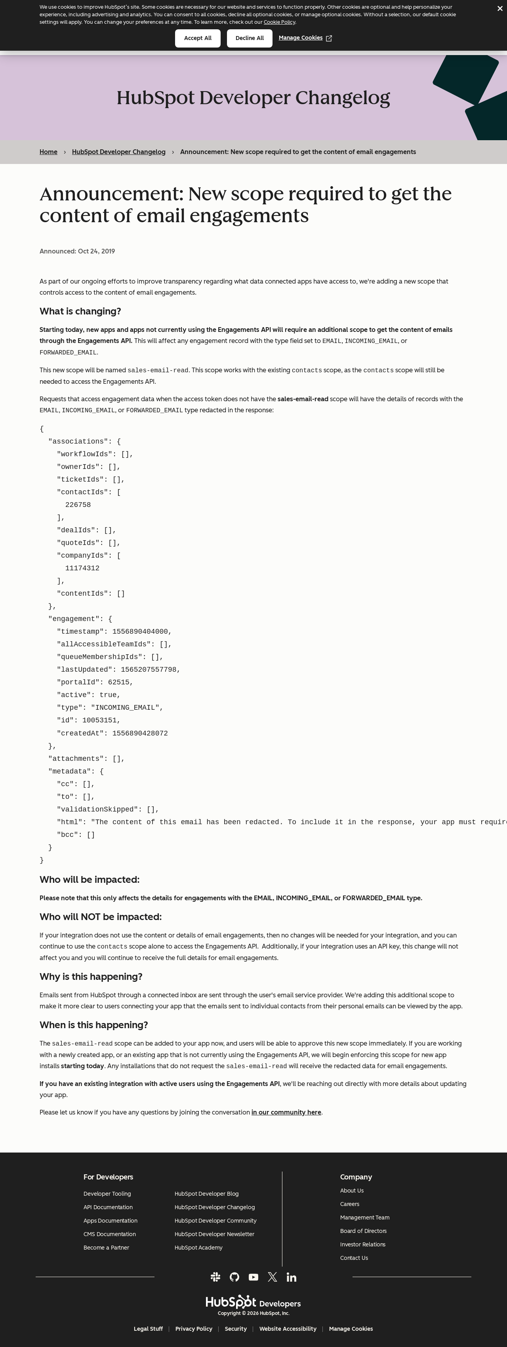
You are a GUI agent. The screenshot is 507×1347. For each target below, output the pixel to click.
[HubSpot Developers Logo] (253, 1301)
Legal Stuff (148, 1329)
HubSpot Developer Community (215, 1220)
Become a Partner (106, 1247)
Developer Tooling (107, 1194)
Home (48, 152)
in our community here (286, 1112)
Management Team (365, 1217)
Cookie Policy (279, 22)
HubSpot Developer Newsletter (214, 1234)
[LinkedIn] (291, 1277)
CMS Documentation (110, 1234)
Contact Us (354, 1258)
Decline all (250, 38)
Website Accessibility (287, 1329)
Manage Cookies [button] (351, 1329)
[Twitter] (272, 1277)
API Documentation (108, 1207)
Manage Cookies (305, 37)
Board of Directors (363, 1231)
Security (236, 1329)
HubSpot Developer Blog (207, 1194)
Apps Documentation (110, 1220)
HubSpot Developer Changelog (119, 152)
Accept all (198, 38)
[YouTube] (253, 1277)
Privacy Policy (193, 1329)
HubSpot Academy (199, 1247)
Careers (349, 1204)
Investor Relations (362, 1244)
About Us (352, 1190)
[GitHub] (234, 1277)
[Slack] (215, 1277)
